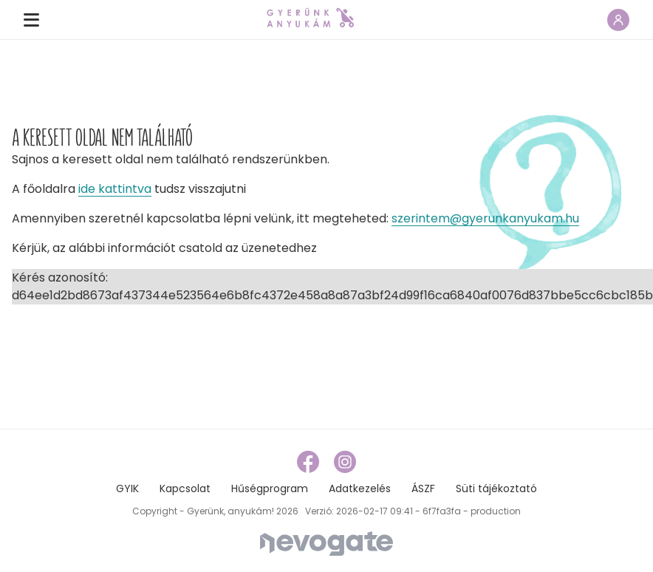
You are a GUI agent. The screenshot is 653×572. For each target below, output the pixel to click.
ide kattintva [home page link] (114, 188)
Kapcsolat (185, 488)
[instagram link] (345, 461)
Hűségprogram (269, 488)
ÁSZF (423, 488)
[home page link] (310, 17)
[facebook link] (309, 461)
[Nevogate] (326, 542)
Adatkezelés (360, 488)
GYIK (127, 488)
